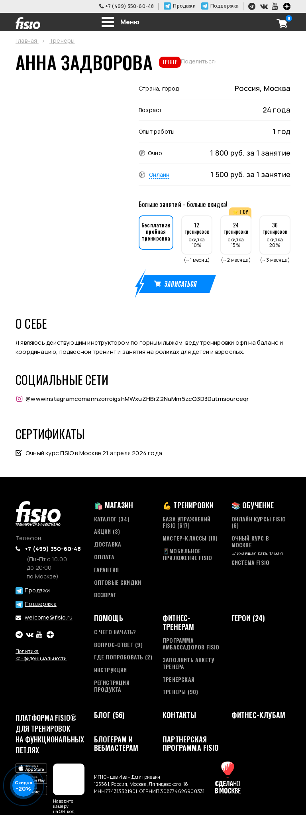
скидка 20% (275, 235)
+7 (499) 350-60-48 (129, 6)
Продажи (184, 5)
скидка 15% (236, 235)
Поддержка (224, 5)
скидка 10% (197, 235)
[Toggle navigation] (120, 22)
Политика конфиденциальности (41, 655)
